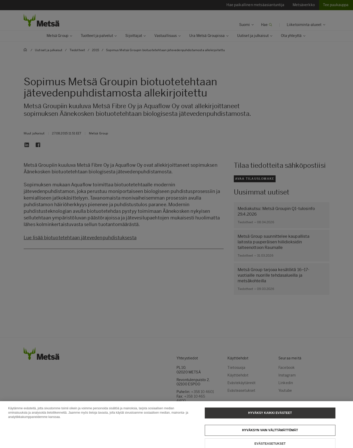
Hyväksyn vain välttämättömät (270, 433)
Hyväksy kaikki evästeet (270, 416)
